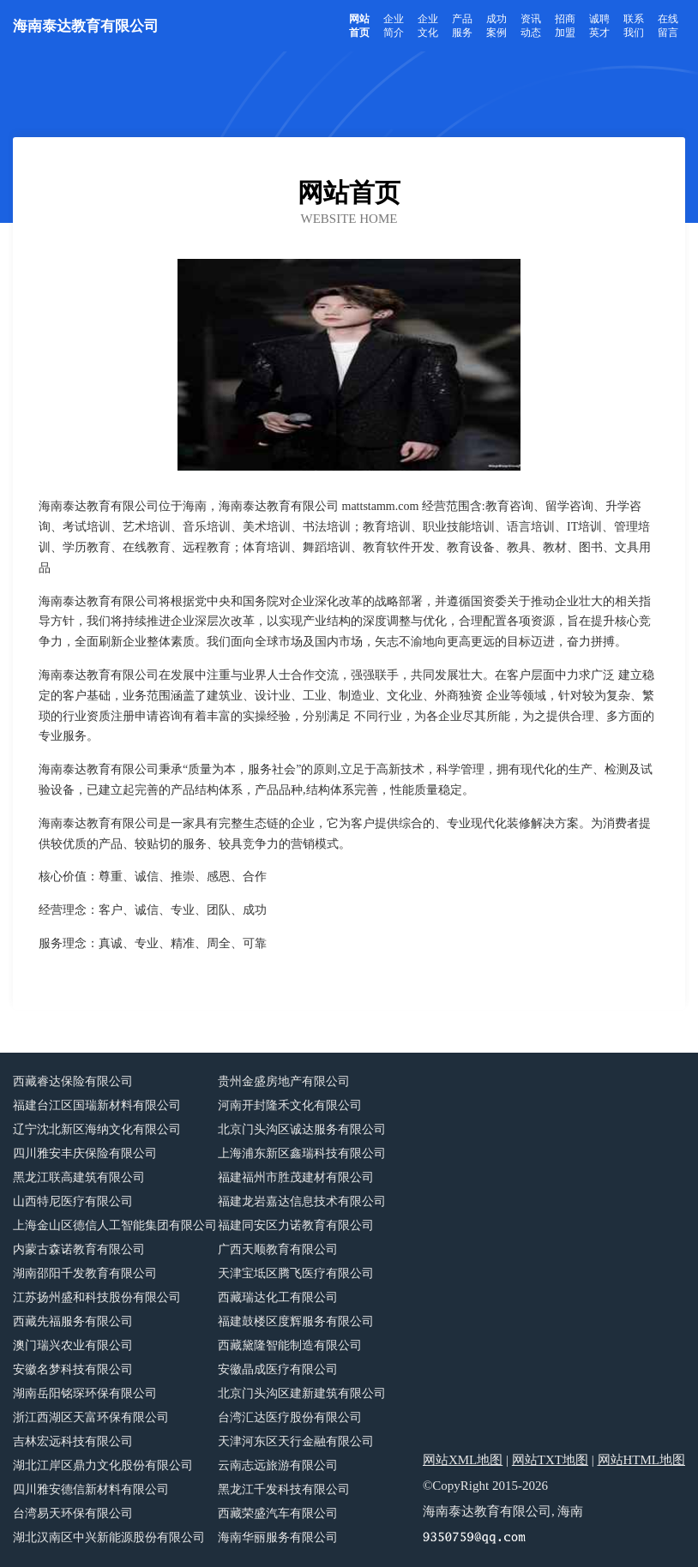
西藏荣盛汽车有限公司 (278, 1513)
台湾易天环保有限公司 (73, 1513)
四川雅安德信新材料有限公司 (91, 1489)
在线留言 (668, 26)
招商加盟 (565, 26)
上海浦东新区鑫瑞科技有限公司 (302, 1153)
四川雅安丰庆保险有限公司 (85, 1153)
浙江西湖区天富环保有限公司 (91, 1417)
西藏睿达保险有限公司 (73, 1081)
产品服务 (462, 26)
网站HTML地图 (642, 1460)
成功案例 (496, 26)
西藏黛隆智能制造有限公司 (290, 1345)
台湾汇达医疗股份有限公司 (290, 1417)
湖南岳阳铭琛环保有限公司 (85, 1393)
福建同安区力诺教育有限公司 (296, 1225)
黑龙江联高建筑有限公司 (79, 1177)
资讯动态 (530, 26)
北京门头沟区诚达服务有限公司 (302, 1129)
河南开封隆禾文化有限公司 (290, 1105)
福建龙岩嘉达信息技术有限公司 (302, 1201)
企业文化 (428, 26)
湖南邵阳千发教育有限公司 (85, 1273)
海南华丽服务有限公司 (278, 1537)
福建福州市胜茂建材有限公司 (296, 1177)
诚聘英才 (599, 26)
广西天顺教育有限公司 (278, 1249)
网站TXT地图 (550, 1460)
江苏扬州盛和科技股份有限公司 (97, 1297)
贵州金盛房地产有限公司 (284, 1081)
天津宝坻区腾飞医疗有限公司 (296, 1273)
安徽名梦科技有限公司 (73, 1369)
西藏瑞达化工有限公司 (278, 1297)
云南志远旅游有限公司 (278, 1465)
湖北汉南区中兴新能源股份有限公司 (109, 1537)
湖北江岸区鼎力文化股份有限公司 (103, 1465)
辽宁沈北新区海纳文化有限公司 (97, 1129)
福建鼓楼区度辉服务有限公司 (296, 1321)
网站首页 (359, 26)
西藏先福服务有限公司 (73, 1321)
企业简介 (393, 26)
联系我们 (633, 26)
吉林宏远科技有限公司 (73, 1441)
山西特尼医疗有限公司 (73, 1201)
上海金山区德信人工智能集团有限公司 (115, 1225)
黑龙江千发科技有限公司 (284, 1489)
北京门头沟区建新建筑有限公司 (302, 1393)
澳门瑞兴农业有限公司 (73, 1345)
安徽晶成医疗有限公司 (278, 1369)
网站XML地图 (462, 1460)
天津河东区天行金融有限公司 (296, 1441)
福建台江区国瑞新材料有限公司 (97, 1105)
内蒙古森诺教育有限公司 (79, 1249)
